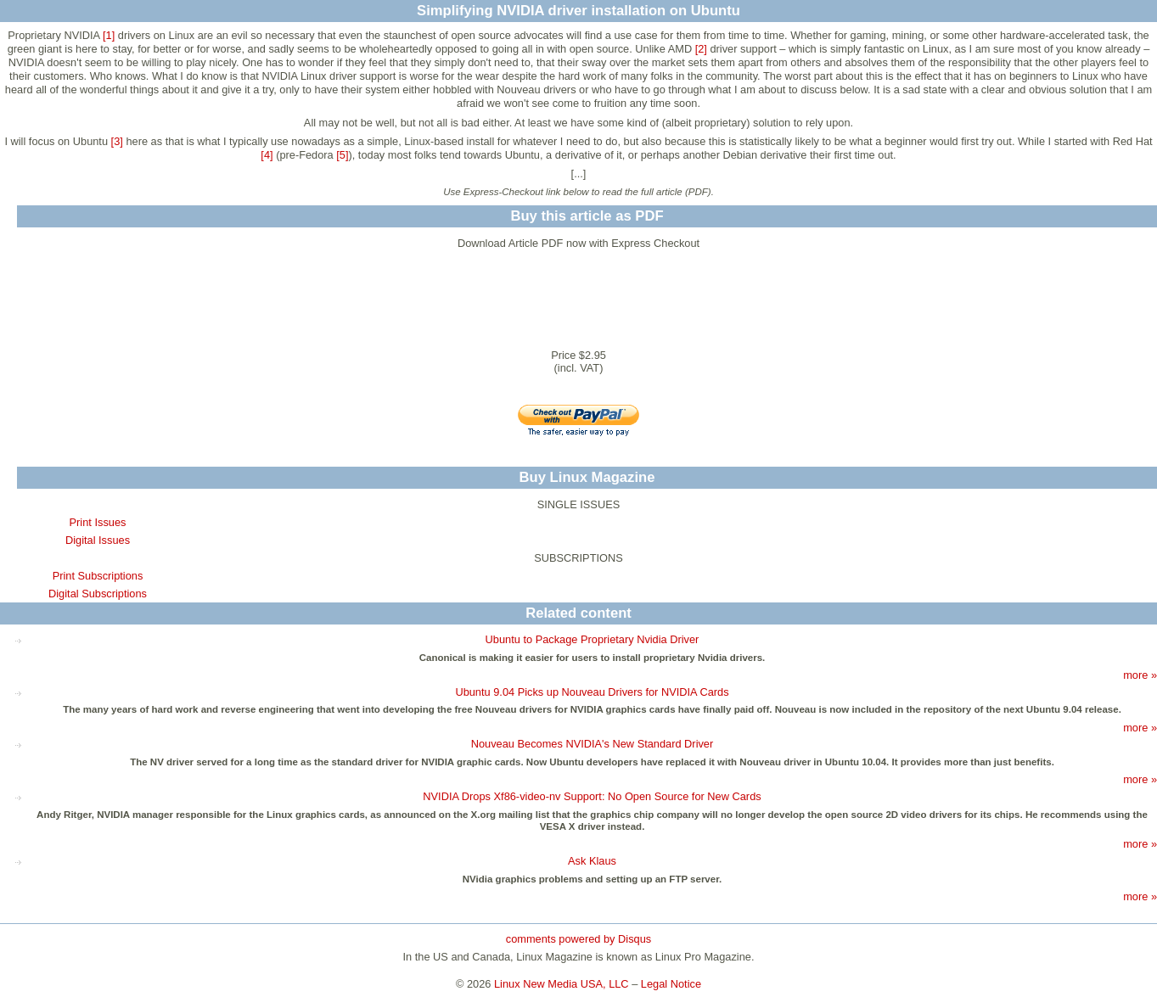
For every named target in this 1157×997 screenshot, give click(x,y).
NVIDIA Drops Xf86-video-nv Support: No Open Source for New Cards (592, 796)
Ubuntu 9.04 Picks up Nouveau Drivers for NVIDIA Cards (591, 692)
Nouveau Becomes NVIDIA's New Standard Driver (592, 743)
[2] (701, 48)
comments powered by (578, 939)
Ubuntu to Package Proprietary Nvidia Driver (592, 639)
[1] (109, 35)
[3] (117, 141)
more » (1140, 675)
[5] (342, 154)
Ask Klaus (592, 860)
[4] (266, 154)
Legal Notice (671, 983)
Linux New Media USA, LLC (561, 983)
